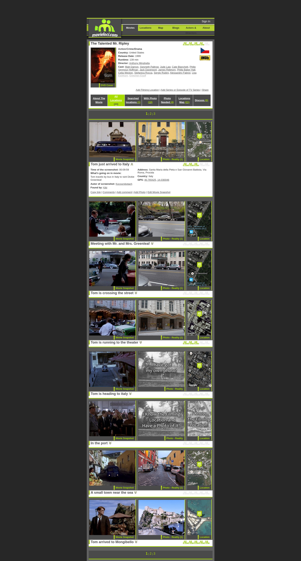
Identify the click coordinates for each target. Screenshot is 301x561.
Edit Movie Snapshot (159, 192)
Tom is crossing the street (112, 293)
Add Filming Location (147, 89)
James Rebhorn (167, 69)
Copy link (96, 192)
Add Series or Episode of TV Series (180, 89)
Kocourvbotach (124, 183)
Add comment (124, 192)
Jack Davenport (148, 69)
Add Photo (140, 192)
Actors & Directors (191, 30)
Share (205, 89)
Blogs (175, 27)
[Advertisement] (180, 8)
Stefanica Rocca (143, 72)
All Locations (116, 100)
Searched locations (133, 100)
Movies (130, 27)
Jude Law (165, 66)
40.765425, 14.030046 (156, 179)
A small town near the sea (112, 492)
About (206, 27)
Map (160, 27)
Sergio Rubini (161, 72)
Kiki (105, 187)
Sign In (206, 21)
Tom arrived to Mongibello (112, 542)
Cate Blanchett (180, 66)
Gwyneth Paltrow (149, 66)
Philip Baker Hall (186, 69)
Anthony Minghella (139, 63)
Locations (145, 27)
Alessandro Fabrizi (180, 72)
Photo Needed (167, 100)
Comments (109, 192)
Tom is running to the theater (114, 342)
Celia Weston (125, 72)
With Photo (150, 100)
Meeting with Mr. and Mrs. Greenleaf (120, 244)
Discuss (201, 100)
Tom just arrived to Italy (110, 164)
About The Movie (99, 100)
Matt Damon (132, 66)
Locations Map (184, 100)
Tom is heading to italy (109, 394)
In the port (99, 443)
